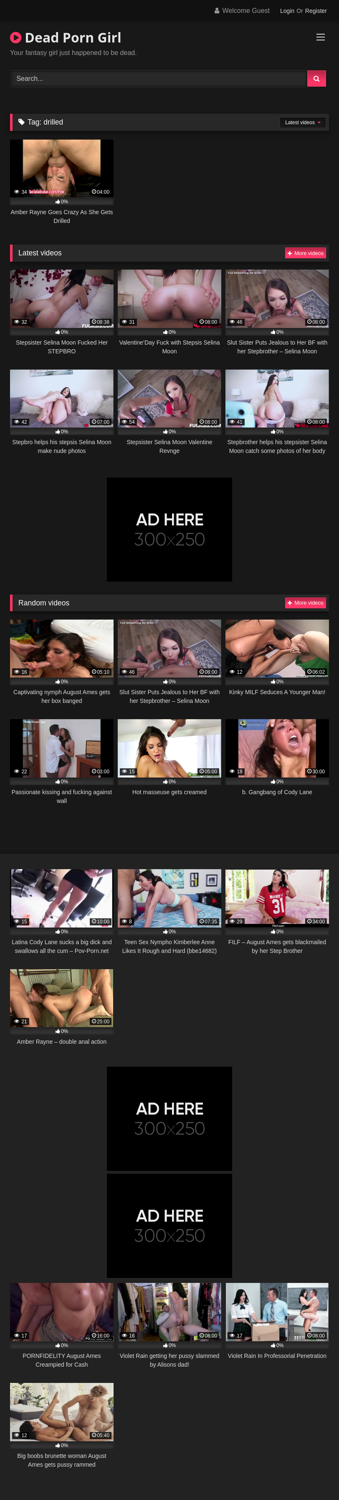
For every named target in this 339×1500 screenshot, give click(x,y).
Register (316, 11)
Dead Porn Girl (65, 37)
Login (287, 11)
